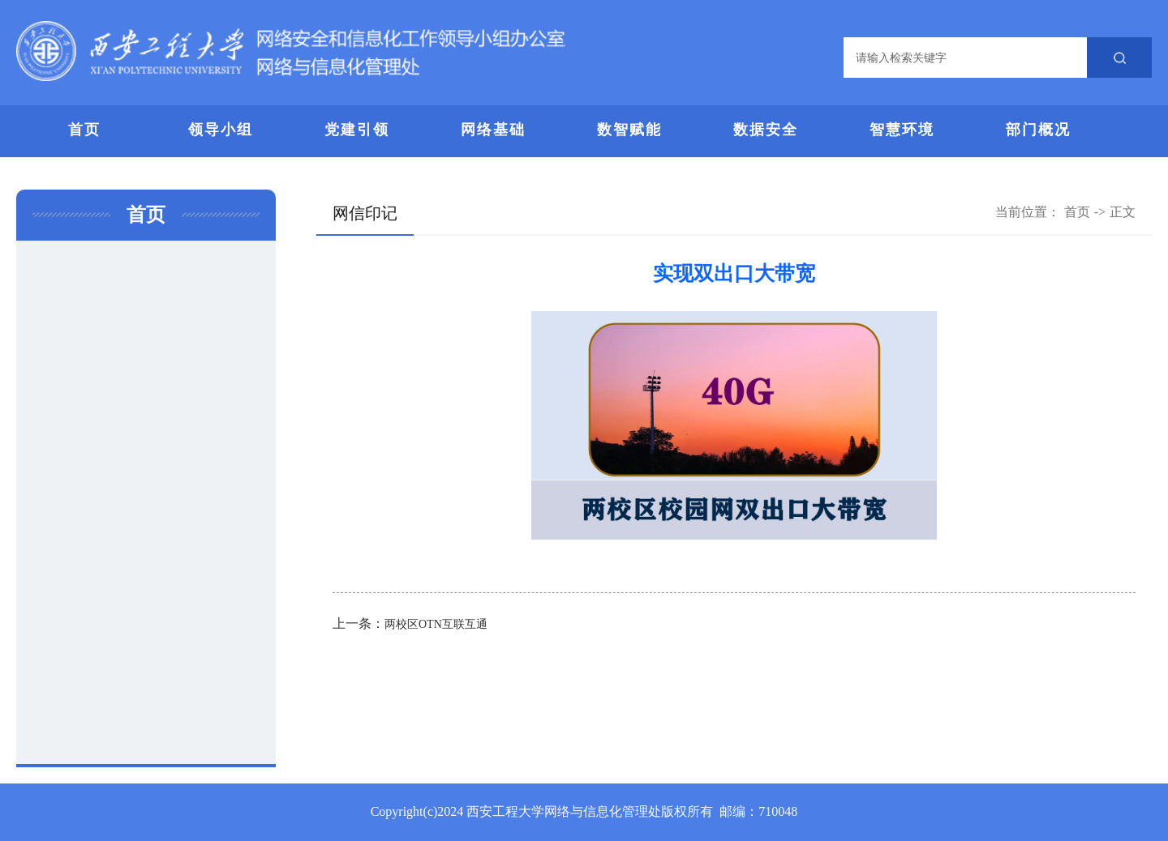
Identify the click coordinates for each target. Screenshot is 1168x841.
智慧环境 (902, 130)
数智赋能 (629, 130)
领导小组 (220, 130)
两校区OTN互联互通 (435, 624)
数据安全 (765, 130)
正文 (1123, 212)
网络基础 (493, 130)
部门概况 (1038, 130)
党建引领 (356, 130)
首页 (84, 130)
